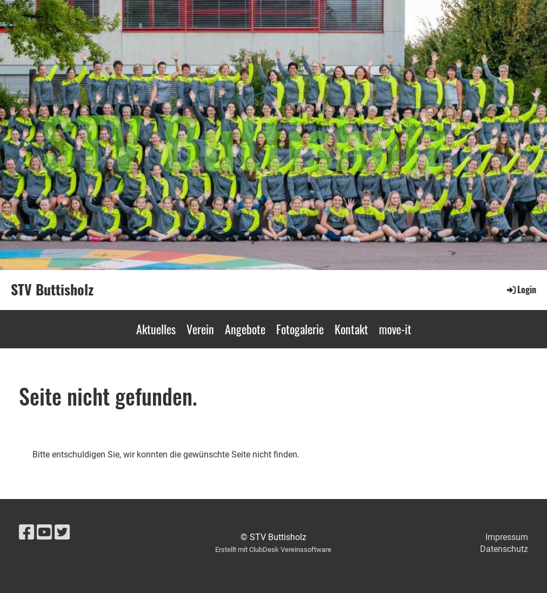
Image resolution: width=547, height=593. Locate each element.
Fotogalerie (300, 329)
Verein (200, 329)
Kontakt (351, 329)
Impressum (506, 537)
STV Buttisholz (52, 289)
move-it (395, 329)
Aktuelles (156, 329)
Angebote (245, 329)
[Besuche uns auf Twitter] (62, 532)
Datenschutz (504, 549)
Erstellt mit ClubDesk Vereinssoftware (273, 549)
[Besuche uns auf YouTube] (44, 532)
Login (520, 289)
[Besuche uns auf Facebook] (26, 532)
